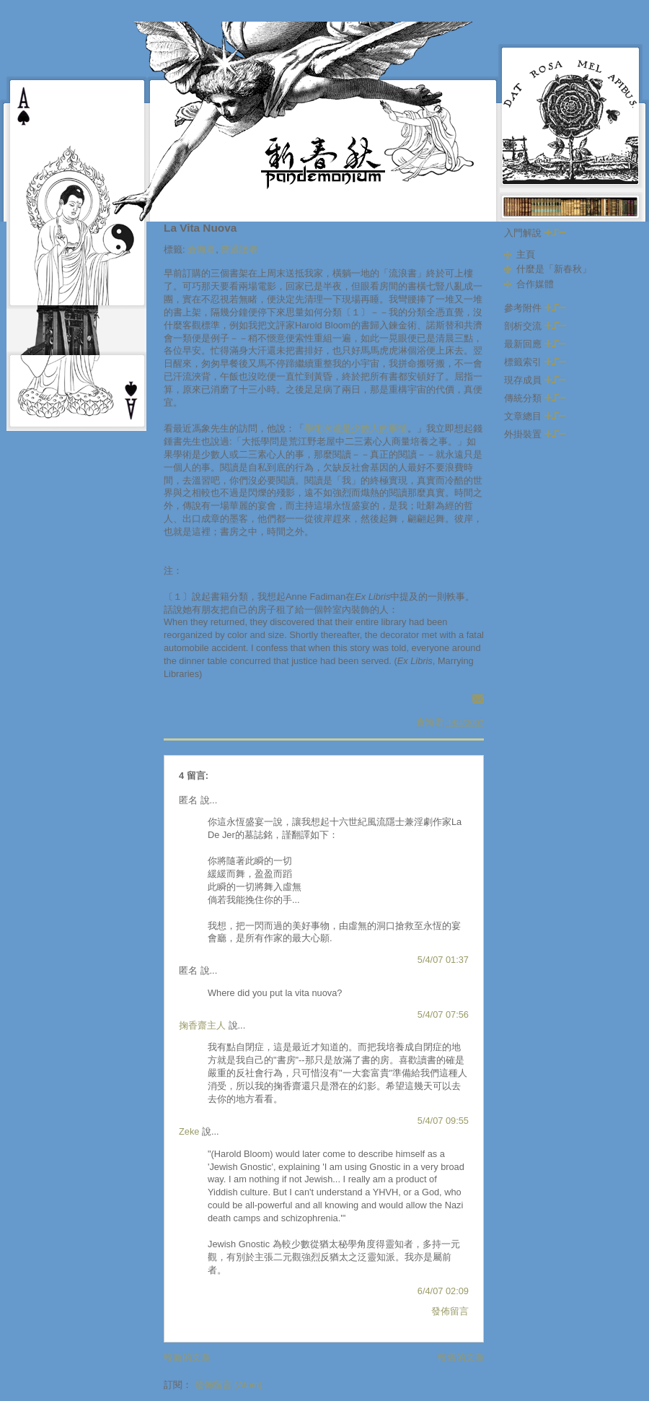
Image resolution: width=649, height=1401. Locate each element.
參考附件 (535, 307)
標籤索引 (535, 362)
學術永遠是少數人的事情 (355, 428)
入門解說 (535, 232)
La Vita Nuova (200, 228)
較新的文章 (187, 1357)
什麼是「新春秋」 (553, 268)
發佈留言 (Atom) (228, 1384)
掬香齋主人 (202, 1025)
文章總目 (535, 416)
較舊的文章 (461, 1357)
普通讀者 (239, 249)
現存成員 (535, 380)
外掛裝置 (535, 434)
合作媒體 (535, 284)
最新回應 (535, 344)
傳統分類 (535, 398)
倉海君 (201, 249)
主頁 (525, 254)
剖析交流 (535, 325)
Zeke (189, 1131)
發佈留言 (450, 1311)
